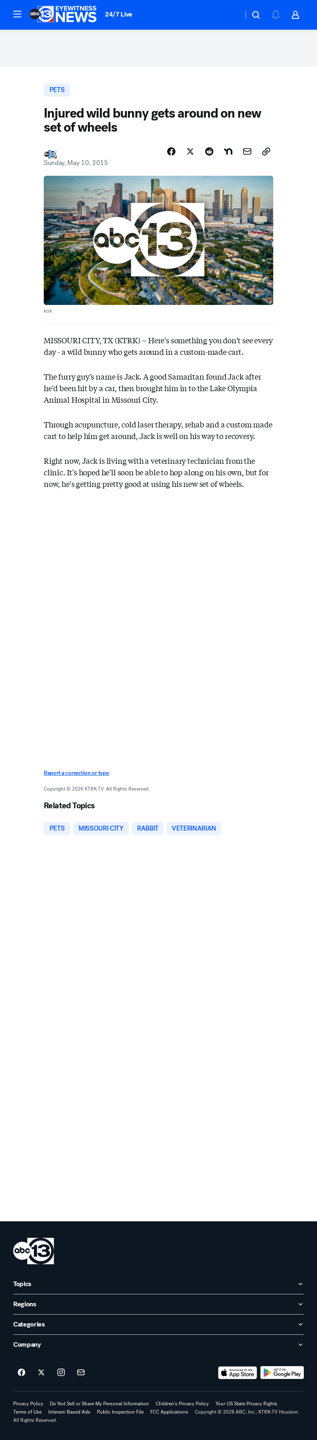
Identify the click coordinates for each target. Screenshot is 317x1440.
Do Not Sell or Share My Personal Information (99, 1403)
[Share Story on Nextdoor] (228, 151)
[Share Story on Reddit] (209, 151)
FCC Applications (169, 1411)
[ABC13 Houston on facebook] (21, 1372)
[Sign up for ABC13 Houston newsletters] (81, 1372)
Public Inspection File (120, 1411)
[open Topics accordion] (158, 1284)
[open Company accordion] (158, 1344)
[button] (17, 14)
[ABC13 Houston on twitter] (41, 1372)
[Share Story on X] (190, 151)
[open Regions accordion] (158, 1304)
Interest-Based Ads (69, 1411)
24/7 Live (118, 14)
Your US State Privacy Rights (246, 1403)
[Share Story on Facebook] (171, 151)
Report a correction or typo (76, 773)
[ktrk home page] (33, 1251)
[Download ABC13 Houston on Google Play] (282, 1372)
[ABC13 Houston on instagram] (61, 1372)
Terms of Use (27, 1411)
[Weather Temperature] (230, 15)
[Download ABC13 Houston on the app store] (238, 1372)
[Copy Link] (266, 151)
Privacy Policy (28, 1403)
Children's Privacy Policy (182, 1403)
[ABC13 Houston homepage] (63, 15)
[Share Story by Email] (247, 151)
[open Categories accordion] (158, 1324)
